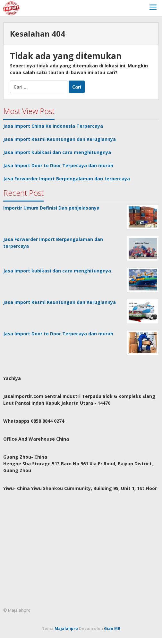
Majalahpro (66, 628)
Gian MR (112, 628)
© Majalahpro (16, 610)
